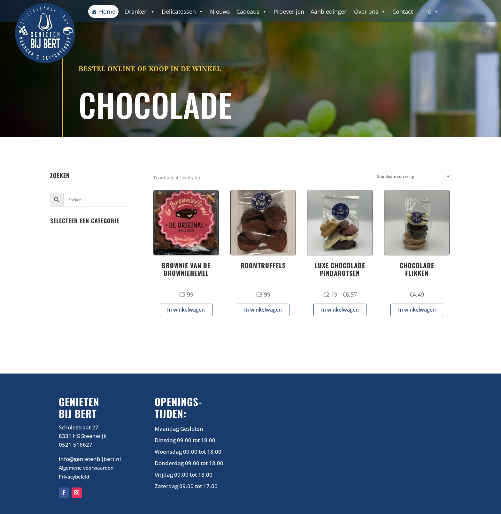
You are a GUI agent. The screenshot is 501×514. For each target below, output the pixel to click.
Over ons (370, 11)
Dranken (140, 11)
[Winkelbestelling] (412, 176)
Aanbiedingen (329, 11)
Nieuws (220, 11)
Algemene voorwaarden (86, 468)
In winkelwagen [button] (186, 309)
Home (107, 11)
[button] (429, 11)
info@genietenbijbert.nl (90, 459)
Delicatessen (183, 11)
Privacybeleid (74, 476)
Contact (402, 11)
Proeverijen (289, 11)
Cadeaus (251, 11)
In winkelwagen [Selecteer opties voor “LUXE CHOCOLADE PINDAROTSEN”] (340, 309)
